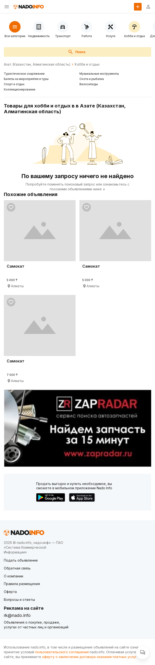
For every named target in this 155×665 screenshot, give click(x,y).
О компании (13, 576)
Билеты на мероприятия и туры (26, 79)
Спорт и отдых (14, 84)
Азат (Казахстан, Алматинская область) (37, 64)
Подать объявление (21, 560)
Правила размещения (22, 584)
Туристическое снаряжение (24, 73)
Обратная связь (17, 568)
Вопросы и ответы (19, 599)
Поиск (76, 52)
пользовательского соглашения (62, 652)
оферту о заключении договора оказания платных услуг (89, 657)
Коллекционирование (19, 89)
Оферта (10, 592)
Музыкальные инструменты (99, 73)
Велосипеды (88, 84)
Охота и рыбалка (91, 79)
